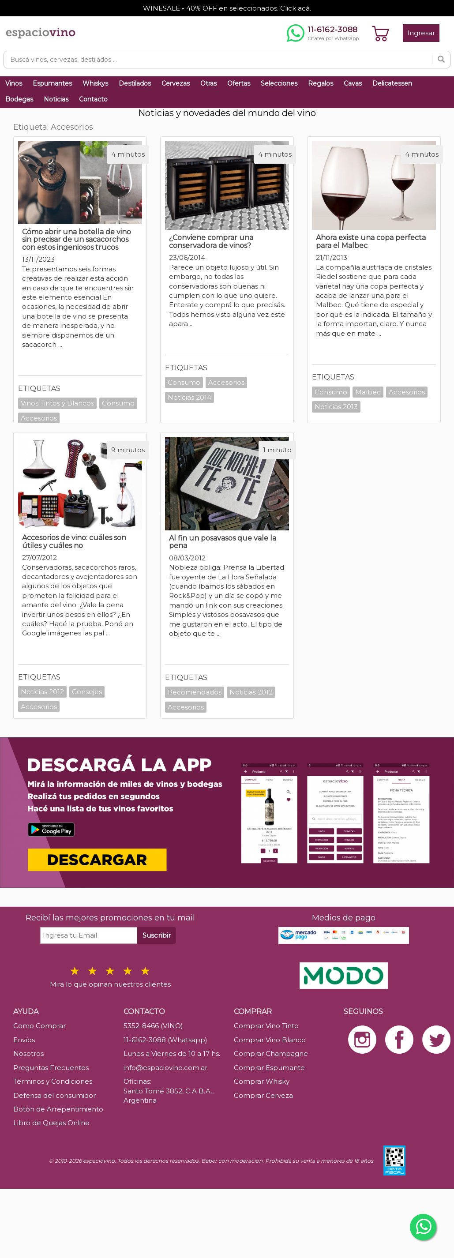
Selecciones (279, 83)
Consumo (118, 403)
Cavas (353, 83)
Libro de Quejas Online (51, 1123)
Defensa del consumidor (54, 1095)
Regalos (320, 83)
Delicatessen (392, 83)
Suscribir (157, 935)
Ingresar (421, 33)
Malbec (368, 392)
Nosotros (28, 1053)
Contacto (93, 99)
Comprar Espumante (269, 1067)
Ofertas (238, 83)
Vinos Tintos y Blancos (57, 403)
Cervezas (175, 83)
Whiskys (95, 83)
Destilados (135, 83)
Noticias (56, 99)
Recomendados (194, 692)
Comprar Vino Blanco (270, 1040)
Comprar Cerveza (263, 1095)
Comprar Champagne (271, 1053)
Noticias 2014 (189, 397)
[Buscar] (441, 59)
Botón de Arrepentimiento (58, 1109)
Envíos (24, 1040)
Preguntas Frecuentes (51, 1067)
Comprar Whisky (261, 1081)
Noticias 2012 (42, 691)
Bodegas (19, 99)
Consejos (87, 691)
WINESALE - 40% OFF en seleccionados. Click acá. (227, 8)
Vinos (13, 83)
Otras (208, 83)
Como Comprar (39, 1025)
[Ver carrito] (381, 33)
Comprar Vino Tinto (266, 1025)
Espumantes (52, 83)
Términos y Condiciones (52, 1081)
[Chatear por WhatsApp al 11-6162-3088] (323, 33)
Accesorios (39, 418)
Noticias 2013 (336, 406)
